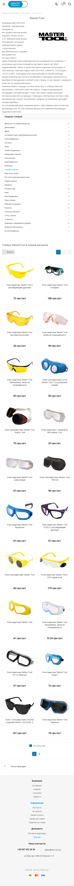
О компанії (37, 785)
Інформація (37, 802)
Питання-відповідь (37, 833)
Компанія (37, 780)
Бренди (37, 837)
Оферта (37, 796)
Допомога (37, 828)
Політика (37, 793)
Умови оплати (37, 815)
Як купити (37, 811)
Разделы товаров (13, 116)
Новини (37, 789)
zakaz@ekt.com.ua (52, 849)
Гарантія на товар (37, 822)
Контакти (37, 807)
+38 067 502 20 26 (26, 849)
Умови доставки (37, 818)
